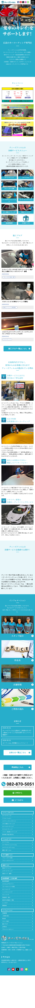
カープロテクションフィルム (9, 844)
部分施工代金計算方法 (8, 834)
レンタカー (5, 902)
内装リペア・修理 (6, 873)
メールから (17, 800)
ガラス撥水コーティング (8, 823)
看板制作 (4, 905)
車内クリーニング (6, 868)
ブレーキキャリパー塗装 (8, 886)
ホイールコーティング (8, 826)
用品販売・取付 (6, 897)
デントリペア (5, 894)
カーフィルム (5, 842)
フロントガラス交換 (7, 857)
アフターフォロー (6, 818)
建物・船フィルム (6, 850)
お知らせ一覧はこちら (17, 752)
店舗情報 (4, 913)
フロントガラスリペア (8, 860)
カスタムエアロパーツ (8, 884)
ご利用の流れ (5, 916)
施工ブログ (5, 924)
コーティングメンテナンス (9, 821)
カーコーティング (6, 815)
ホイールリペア (6, 889)
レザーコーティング (7, 871)
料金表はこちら (17, 767)
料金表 (4, 918)
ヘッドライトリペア (7, 892)
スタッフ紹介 (5, 921)
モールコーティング (7, 829)
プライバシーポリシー (8, 929)
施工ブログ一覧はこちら (17, 349)
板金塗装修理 (5, 881)
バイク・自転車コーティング (9, 831)
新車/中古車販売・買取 (8, 900)
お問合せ (4, 926)
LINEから (17, 793)
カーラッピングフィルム (8, 847)
